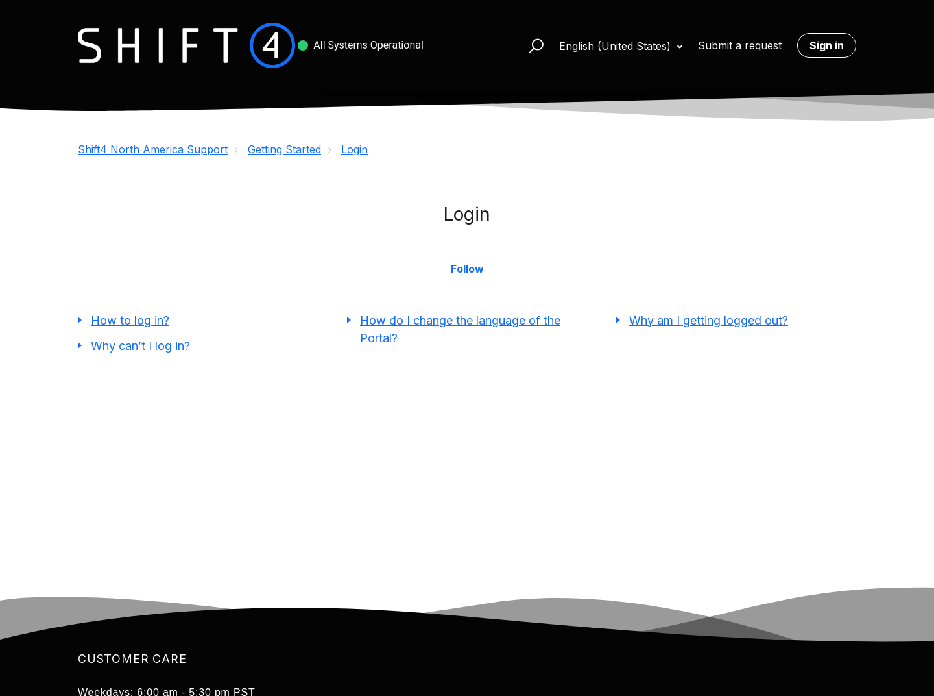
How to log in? (130, 320)
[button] (530, 45)
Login (354, 149)
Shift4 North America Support (153, 149)
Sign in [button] (826, 45)
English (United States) (616, 46)
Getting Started (284, 149)
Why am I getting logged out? (708, 320)
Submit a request (740, 45)
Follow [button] (467, 268)
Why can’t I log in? (140, 346)
